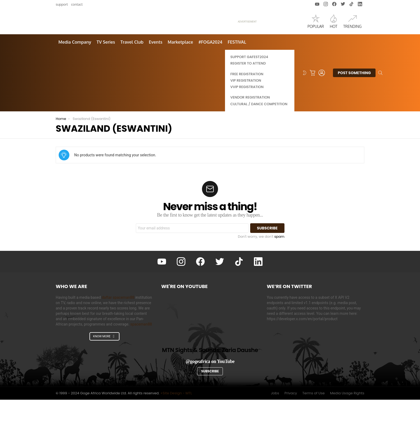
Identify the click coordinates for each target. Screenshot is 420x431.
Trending (352, 37)
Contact (76, 4)
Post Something (354, 104)
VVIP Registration (247, 118)
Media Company (74, 73)
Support (62, 4)
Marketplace (180, 73)
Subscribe (210, 402)
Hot (333, 37)
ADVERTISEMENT (247, 37)
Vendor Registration (250, 128)
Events (156, 73)
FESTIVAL (237, 73)
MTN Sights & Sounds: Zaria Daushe (210, 381)
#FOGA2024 (210, 73)
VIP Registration (245, 111)
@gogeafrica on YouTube (210, 392)
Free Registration (246, 105)
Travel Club (132, 73)
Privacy (290, 424)
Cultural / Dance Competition (258, 135)
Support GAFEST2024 (249, 88)
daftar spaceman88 (118, 329)
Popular (316, 37)
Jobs (275, 424)
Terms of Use (313, 424)
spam (279, 267)
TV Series (105, 73)
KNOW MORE (104, 367)
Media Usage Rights (347, 424)
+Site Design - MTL (176, 424)
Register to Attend (248, 94)
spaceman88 (141, 355)
